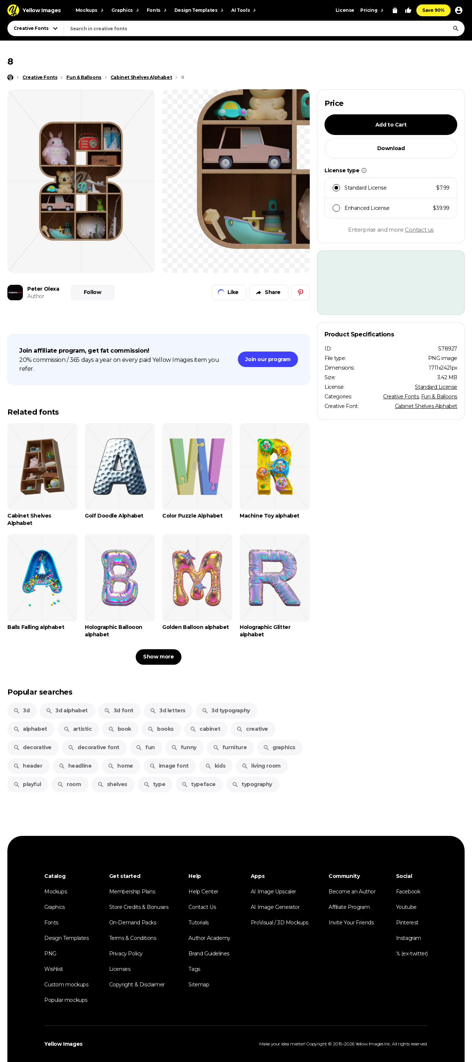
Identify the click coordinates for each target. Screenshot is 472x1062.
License (345, 10)
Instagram (408, 938)
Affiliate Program (349, 907)
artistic (77, 729)
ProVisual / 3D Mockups (279, 922)
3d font (118, 710)
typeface (198, 784)
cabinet (205, 729)
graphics (279, 747)
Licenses (120, 969)
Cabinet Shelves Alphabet (426, 406)
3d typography (226, 710)
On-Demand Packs (132, 922)
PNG (50, 953)
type (154, 784)
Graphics (54, 907)
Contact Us (202, 907)
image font (169, 765)
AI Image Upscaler (273, 891)
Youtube (406, 907)
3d (21, 710)
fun (145, 747)
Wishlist (53, 969)
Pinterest (407, 922)
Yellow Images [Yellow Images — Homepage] (63, 1044)
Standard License (436, 387)
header (27, 765)
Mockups (55, 891)
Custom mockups (66, 984)
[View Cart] (395, 10)
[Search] (455, 28)
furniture (230, 747)
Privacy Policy (126, 953)
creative (252, 729)
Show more (158, 656)
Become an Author (352, 891)
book (119, 729)
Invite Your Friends (351, 922)
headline (75, 765)
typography (252, 784)
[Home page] (10, 77)
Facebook (408, 891)
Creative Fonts (401, 396)
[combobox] (264, 28)
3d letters (167, 710)
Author (35, 296)
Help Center (203, 891)
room (69, 784)
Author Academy (209, 938)
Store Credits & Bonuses (139, 907)
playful (27, 784)
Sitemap (198, 984)
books (161, 729)
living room (261, 765)
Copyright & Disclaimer (137, 984)
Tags (194, 969)
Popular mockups (65, 1000)
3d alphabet (67, 710)
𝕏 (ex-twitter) (412, 953)
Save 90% (433, 10)
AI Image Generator (275, 907)
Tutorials (198, 922)
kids (215, 765)
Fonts (51, 922)
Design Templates (66, 938)
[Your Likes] (408, 10)
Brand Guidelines (208, 953)
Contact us (419, 229)
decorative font (93, 747)
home (120, 765)
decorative (32, 747)
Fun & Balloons (439, 396)
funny (184, 747)
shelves (112, 784)
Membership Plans (132, 891)
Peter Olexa (43, 289)
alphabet (30, 729)
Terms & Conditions (132, 938)
